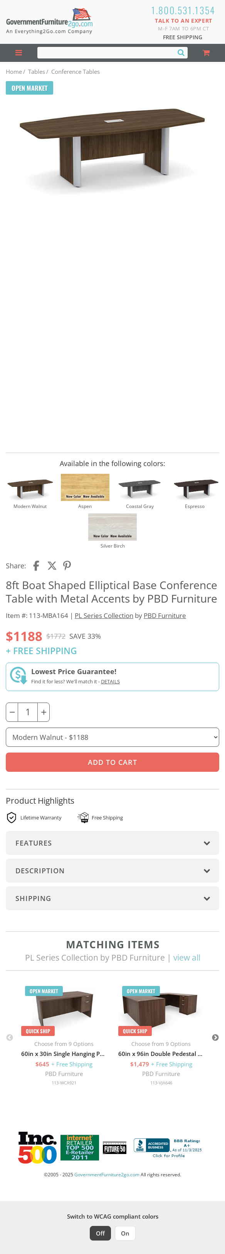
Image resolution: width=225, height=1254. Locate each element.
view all (186, 957)
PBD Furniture (165, 615)
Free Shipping (182, 37)
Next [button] (215, 1038)
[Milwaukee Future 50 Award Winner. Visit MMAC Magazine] (114, 1148)
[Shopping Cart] (206, 53)
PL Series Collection (104, 615)
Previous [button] (9, 1038)
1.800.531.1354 (183, 10)
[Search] (181, 52)
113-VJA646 (161, 1083)
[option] (63, 1037)
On (125, 1233)
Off (100, 1233)
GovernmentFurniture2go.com (106, 1174)
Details (110, 681)
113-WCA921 (64, 1083)
